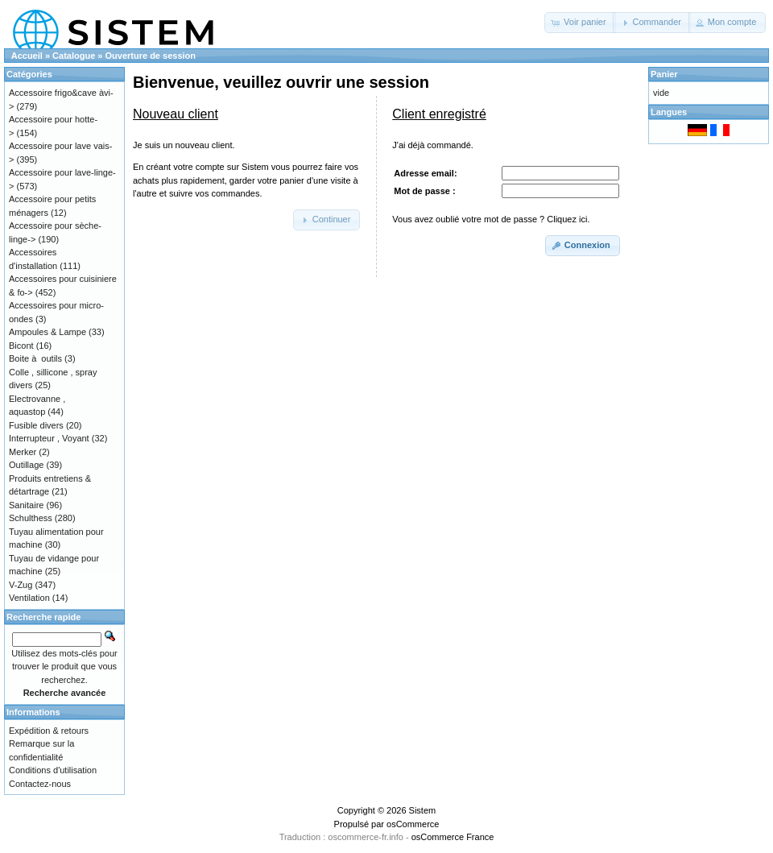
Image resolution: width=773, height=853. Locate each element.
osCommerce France (452, 837)
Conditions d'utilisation (53, 770)
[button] (580, 22)
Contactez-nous (40, 784)
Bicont (21, 345)
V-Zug (20, 585)
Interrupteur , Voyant (49, 438)
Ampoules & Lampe (47, 332)
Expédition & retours (49, 730)
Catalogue (73, 55)
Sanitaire (26, 505)
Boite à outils (35, 358)
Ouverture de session (150, 55)
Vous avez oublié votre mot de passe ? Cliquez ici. (490, 219)
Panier (664, 74)
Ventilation (29, 597)
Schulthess (30, 518)
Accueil (27, 55)
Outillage (26, 465)
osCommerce (412, 824)
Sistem (422, 810)
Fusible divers (36, 425)
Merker (22, 452)
